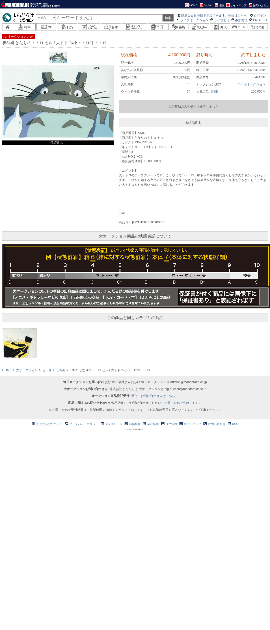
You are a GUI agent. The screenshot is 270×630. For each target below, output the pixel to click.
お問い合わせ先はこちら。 (183, 403)
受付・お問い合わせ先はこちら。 (154, 396)
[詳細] (214, 91)
